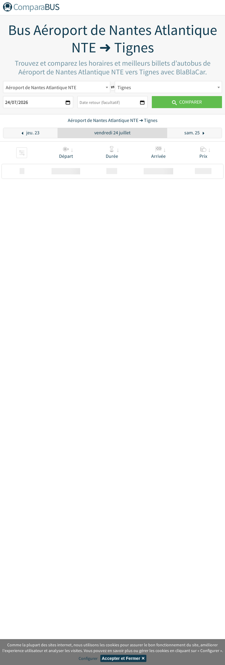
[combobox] (56, 87)
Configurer (88, 658)
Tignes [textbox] (124, 87)
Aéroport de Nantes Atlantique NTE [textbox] (41, 87)
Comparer (187, 102)
